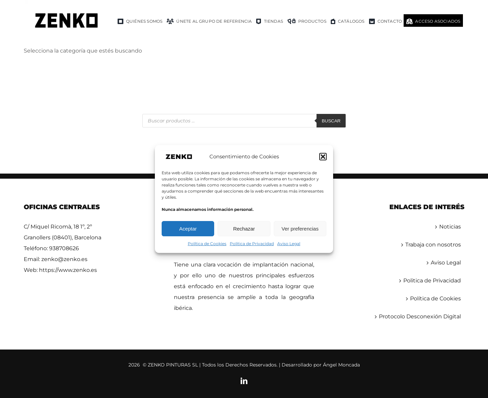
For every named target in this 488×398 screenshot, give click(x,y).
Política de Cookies (207, 243)
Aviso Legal (288, 243)
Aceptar (188, 229)
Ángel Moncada (341, 365)
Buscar (331, 120)
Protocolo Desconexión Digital (420, 316)
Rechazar (244, 229)
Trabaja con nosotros (433, 244)
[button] (323, 156)
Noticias (450, 226)
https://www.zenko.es (68, 270)
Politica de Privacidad (252, 243)
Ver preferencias (300, 229)
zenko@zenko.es (64, 259)
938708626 (64, 248)
